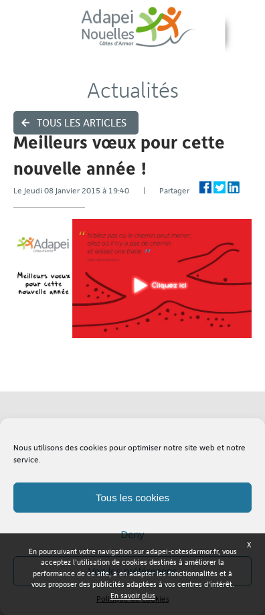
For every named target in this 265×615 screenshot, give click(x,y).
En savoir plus (132, 596)
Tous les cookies (132, 497)
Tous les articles (81, 122)
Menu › (245, 33)
